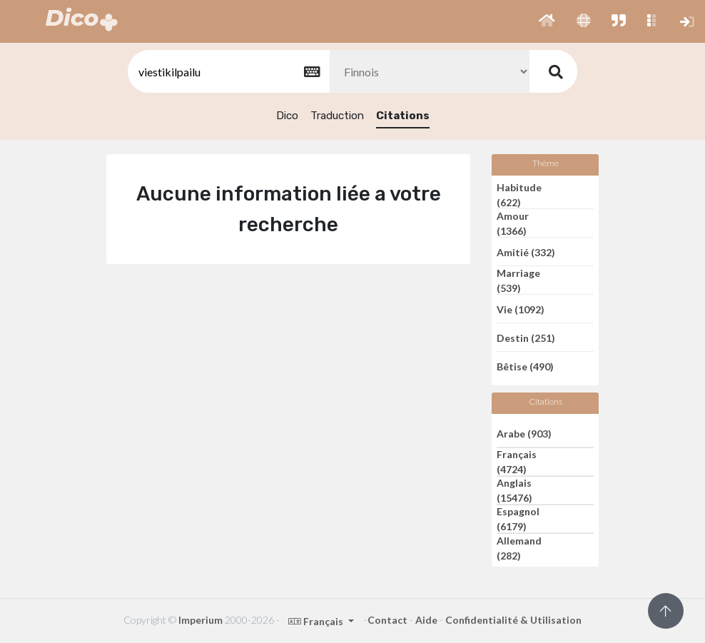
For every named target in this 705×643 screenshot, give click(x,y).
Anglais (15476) (514, 490)
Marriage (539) (518, 280)
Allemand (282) (519, 548)
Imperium (200, 620)
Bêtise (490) (525, 366)
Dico (287, 115)
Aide (426, 620)
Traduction (337, 115)
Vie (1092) (520, 309)
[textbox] (228, 72)
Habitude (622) (519, 194)
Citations (403, 115)
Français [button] (316, 621)
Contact (387, 620)
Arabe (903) (524, 433)
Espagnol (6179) (518, 518)
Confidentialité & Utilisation (513, 620)
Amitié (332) (526, 251)
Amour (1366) (513, 223)
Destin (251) (526, 337)
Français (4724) (517, 461)
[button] (547, 21)
